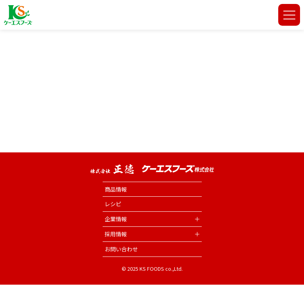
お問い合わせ (121, 249)
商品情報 (116, 189)
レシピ (113, 204)
